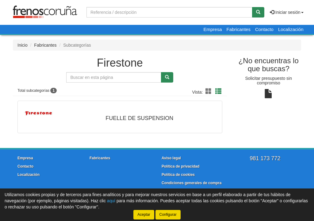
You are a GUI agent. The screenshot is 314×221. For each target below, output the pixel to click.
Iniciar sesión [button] (287, 12)
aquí (111, 200)
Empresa (212, 29)
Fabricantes (239, 29)
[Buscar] (258, 12)
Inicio (22, 45)
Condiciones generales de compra (191, 183)
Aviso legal (171, 158)
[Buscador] (169, 12)
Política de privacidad (180, 166)
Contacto (264, 29)
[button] (209, 91)
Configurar (168, 214)
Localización (291, 29)
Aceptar (143, 214)
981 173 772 (265, 158)
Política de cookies (178, 175)
